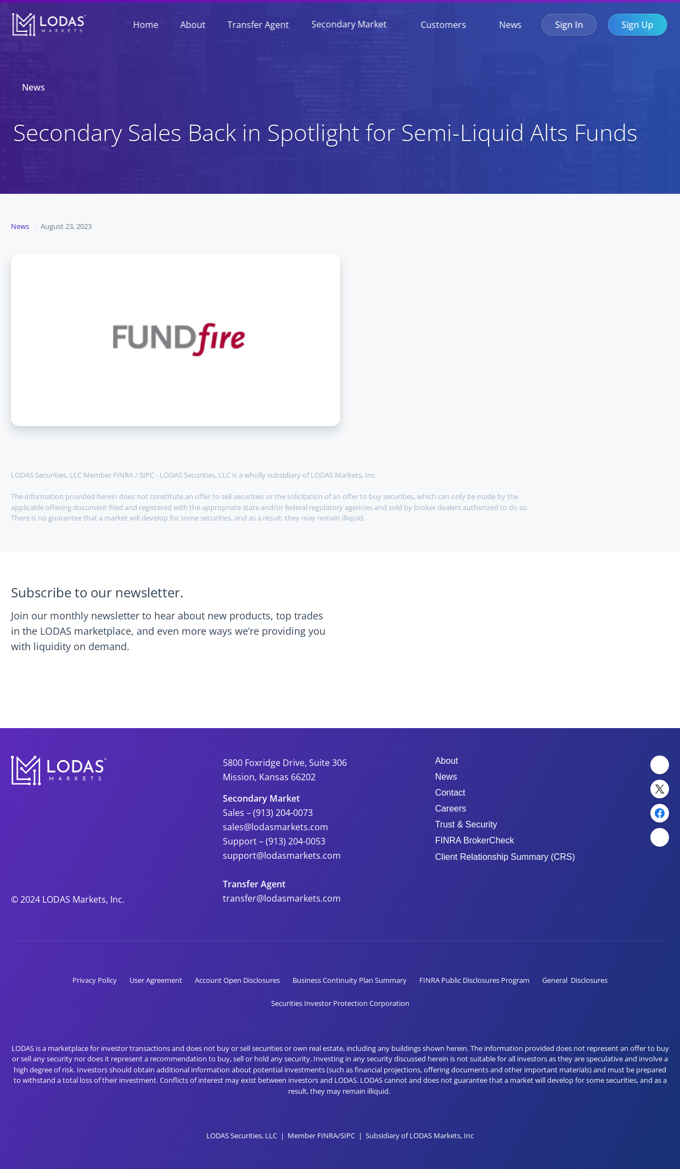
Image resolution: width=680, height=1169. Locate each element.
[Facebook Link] (659, 813)
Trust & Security (466, 824)
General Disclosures (575, 980)
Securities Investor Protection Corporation (340, 1003)
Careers (451, 808)
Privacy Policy (94, 980)
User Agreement (156, 980)
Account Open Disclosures (237, 980)
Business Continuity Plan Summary (350, 980)
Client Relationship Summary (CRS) (505, 857)
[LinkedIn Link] (659, 765)
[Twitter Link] (659, 789)
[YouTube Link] (659, 837)
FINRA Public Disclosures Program (474, 980)
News (510, 25)
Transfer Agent (258, 25)
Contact (450, 792)
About (192, 25)
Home (145, 25)
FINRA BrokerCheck (474, 840)
